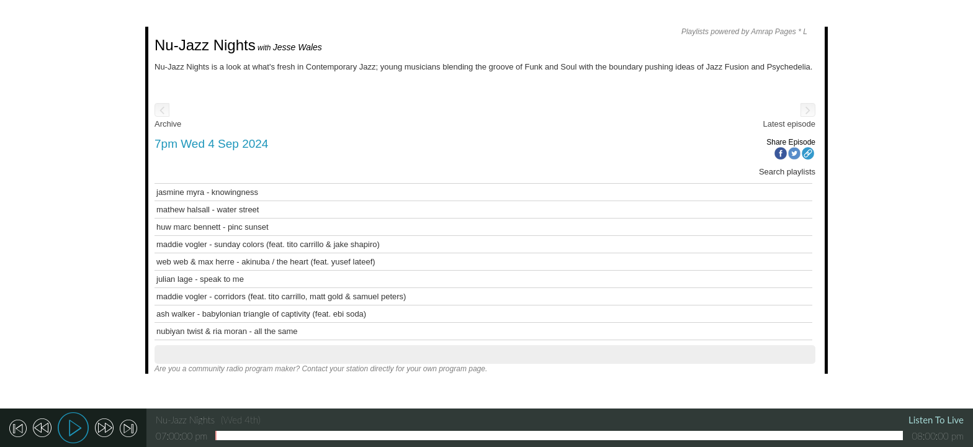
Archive (168, 124)
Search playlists (787, 171)
